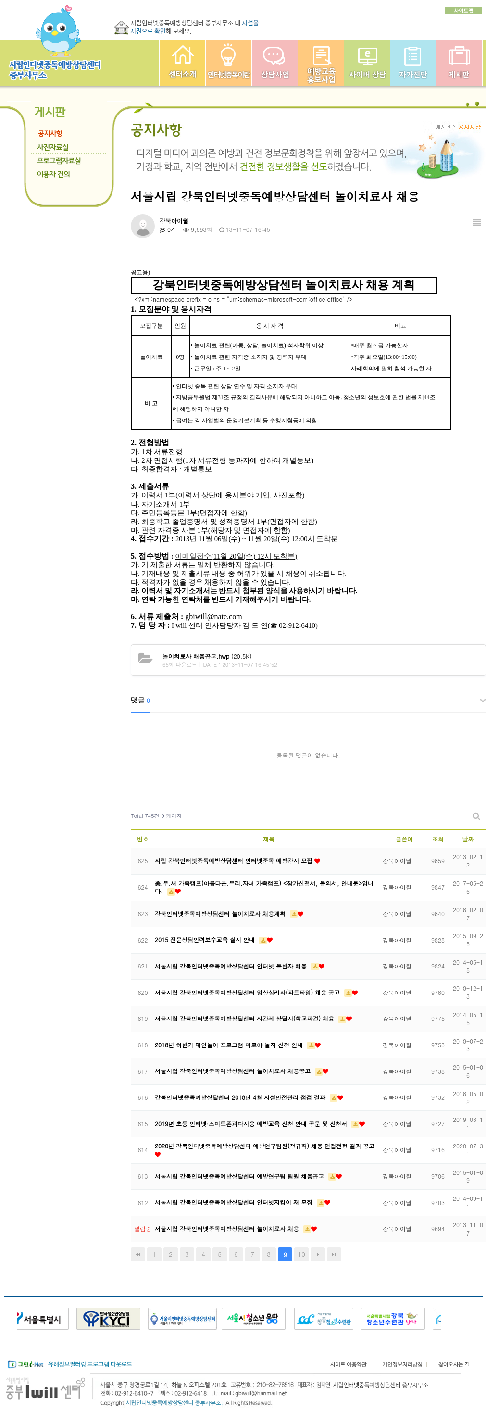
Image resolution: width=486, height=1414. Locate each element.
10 (301, 1254)
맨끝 (334, 1254)
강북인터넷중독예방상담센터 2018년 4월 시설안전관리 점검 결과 (241, 1097)
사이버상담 (367, 63)
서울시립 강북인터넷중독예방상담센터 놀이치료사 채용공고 (233, 1071)
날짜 (468, 839)
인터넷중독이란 (228, 63)
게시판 (459, 63)
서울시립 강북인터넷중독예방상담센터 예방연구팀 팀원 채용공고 (240, 1176)
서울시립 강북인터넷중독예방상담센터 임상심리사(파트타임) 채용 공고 (248, 992)
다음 (318, 1254)
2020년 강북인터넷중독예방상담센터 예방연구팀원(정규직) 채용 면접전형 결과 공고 (264, 1146)
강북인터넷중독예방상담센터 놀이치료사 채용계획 (221, 913)
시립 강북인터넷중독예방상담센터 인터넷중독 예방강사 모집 (234, 860)
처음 (138, 1254)
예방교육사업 (321, 63)
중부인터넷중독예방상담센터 (182, 63)
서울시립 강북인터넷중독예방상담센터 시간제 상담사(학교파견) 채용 (245, 1018)
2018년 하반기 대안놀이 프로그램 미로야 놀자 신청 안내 (230, 1045)
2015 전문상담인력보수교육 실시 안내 (206, 939)
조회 (438, 839)
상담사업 (275, 63)
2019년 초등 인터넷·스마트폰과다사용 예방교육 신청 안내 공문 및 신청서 (252, 1124)
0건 (168, 229)
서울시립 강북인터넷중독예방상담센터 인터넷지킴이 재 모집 (234, 1202)
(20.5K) (207, 656)
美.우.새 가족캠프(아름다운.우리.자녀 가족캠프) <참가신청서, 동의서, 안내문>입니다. (264, 887)
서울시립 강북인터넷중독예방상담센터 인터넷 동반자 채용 (232, 966)
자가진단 (413, 63)
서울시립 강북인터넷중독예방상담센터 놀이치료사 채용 (228, 1228)
